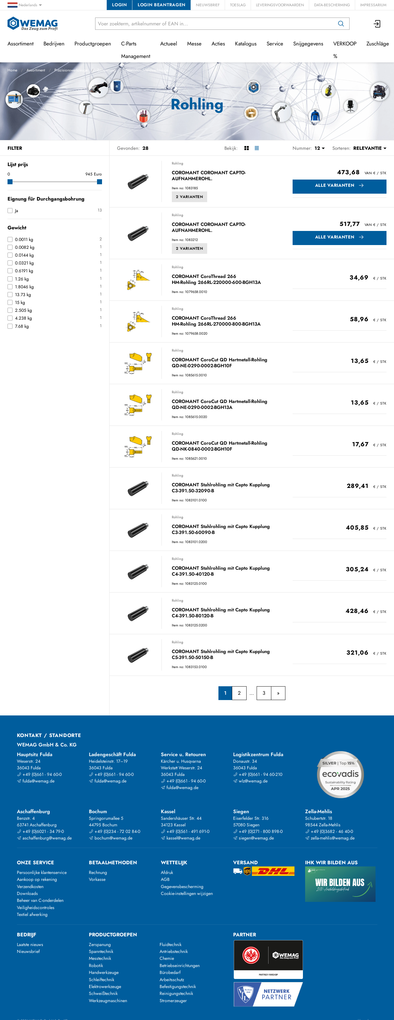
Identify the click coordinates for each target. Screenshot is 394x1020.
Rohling (177, 163)
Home (12, 70)
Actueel (168, 43)
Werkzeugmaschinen (108, 1000)
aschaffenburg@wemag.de (44, 838)
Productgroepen (92, 43)
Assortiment (36, 70)
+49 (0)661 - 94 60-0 (39, 774)
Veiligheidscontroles (35, 907)
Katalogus (246, 43)
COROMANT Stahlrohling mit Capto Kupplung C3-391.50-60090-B (221, 530)
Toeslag (238, 5)
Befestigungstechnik (178, 986)
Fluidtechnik (171, 944)
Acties (218, 43)
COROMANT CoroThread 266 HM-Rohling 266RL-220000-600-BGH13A (216, 280)
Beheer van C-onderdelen (40, 900)
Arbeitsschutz (172, 979)
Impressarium (373, 5)
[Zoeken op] (341, 24)
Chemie (167, 958)
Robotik (96, 965)
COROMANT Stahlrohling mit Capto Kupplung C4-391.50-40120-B (221, 571)
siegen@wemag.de (253, 838)
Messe (194, 43)
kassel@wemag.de (180, 838)
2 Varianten (189, 197)
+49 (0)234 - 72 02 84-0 (114, 831)
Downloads (27, 893)
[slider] (10, 181)
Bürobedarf (170, 972)
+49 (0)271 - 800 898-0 (258, 831)
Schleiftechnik (101, 979)
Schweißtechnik (103, 993)
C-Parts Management (135, 50)
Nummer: (302, 148)
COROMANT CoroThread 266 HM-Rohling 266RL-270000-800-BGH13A (216, 321)
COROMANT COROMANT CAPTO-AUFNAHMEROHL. (209, 176)
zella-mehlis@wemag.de (330, 838)
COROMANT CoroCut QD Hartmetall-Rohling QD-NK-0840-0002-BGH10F (219, 446)
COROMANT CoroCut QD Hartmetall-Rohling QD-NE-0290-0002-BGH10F (219, 363)
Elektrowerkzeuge (105, 986)
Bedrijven (53, 43)
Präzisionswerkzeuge (71, 70)
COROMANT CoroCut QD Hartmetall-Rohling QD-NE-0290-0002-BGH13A (219, 405)
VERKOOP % (344, 50)
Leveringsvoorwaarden (280, 5)
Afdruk (167, 872)
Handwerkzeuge (104, 972)
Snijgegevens (308, 43)
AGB (165, 879)
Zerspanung (106, 70)
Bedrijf (26, 934)
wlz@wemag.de (250, 781)
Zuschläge (377, 43)
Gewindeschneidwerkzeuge (146, 70)
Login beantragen (162, 5)
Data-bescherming (332, 5)
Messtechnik (100, 958)
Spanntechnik (101, 951)
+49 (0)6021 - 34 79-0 (40, 831)
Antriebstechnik (174, 951)
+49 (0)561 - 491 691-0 (185, 831)
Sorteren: (341, 148)
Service (275, 43)
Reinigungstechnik (176, 993)
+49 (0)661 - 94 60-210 (257, 774)
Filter (15, 148)
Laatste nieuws (30, 944)
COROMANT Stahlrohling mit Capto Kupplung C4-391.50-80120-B (221, 613)
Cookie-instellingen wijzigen (187, 893)
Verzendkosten (30, 886)
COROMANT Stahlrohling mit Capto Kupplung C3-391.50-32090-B (221, 488)
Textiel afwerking (32, 914)
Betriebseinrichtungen (180, 965)
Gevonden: (128, 148)
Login (119, 5)
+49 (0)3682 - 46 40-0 (329, 831)
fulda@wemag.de (35, 781)
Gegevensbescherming (182, 886)
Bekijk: (231, 148)
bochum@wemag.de (110, 838)
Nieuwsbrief (208, 5)
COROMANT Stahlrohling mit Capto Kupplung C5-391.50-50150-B (221, 655)
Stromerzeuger (173, 1000)
